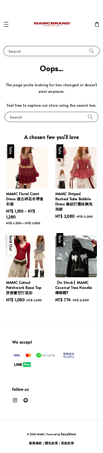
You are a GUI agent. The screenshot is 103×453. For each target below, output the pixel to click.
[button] (6, 24)
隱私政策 (51, 443)
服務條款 (35, 443)
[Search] (91, 51)
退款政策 (67, 443)
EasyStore (68, 434)
